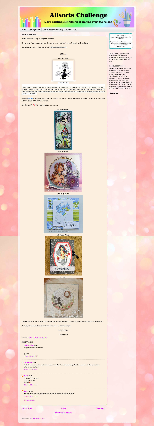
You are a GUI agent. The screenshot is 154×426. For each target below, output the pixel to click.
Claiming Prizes (71, 30)
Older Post (100, 408)
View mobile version (63, 413)
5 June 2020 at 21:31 (30, 369)
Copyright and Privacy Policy (53, 30)
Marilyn (26, 376)
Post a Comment (29, 400)
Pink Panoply (28, 362)
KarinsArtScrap (29, 345)
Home (24, 30)
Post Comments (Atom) (37, 418)
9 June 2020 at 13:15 (30, 396)
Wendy (26, 391)
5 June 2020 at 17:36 (30, 356)
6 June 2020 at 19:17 (30, 385)
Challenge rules (34, 30)
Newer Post (27, 408)
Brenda (30, 98)
